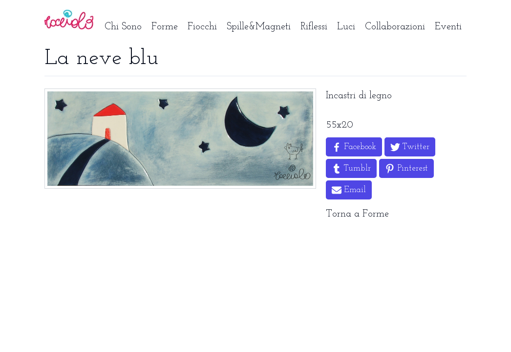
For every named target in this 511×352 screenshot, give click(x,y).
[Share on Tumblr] (351, 168)
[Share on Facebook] (354, 146)
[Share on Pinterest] (406, 168)
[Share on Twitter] (409, 146)
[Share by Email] (349, 189)
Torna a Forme (357, 214)
